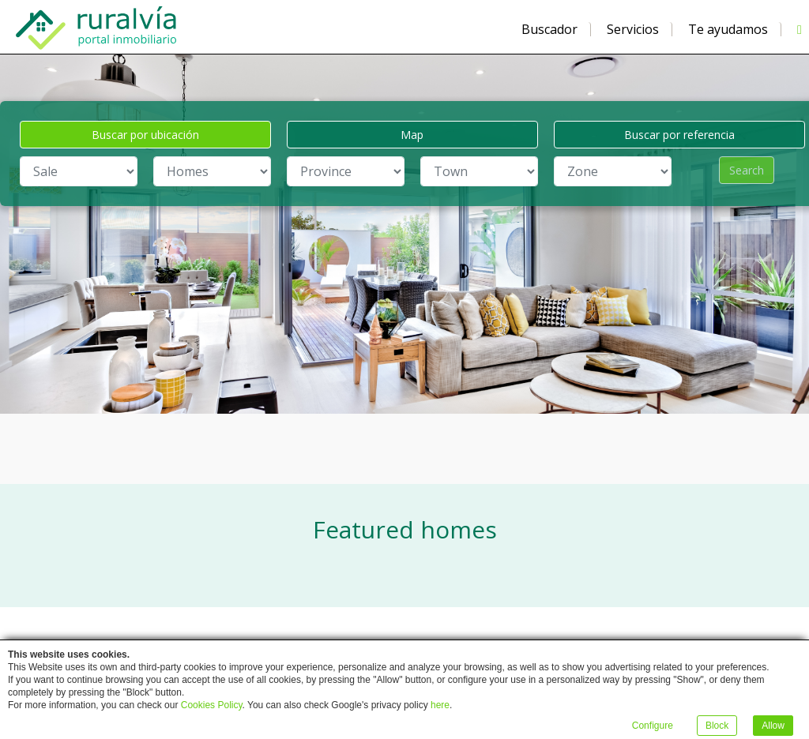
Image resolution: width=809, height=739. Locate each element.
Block (717, 725)
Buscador (549, 29)
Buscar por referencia (679, 134)
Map (412, 134)
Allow (773, 725)
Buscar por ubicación (145, 134)
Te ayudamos (728, 29)
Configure (652, 725)
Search (746, 170)
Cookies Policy (212, 705)
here (440, 705)
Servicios (633, 29)
